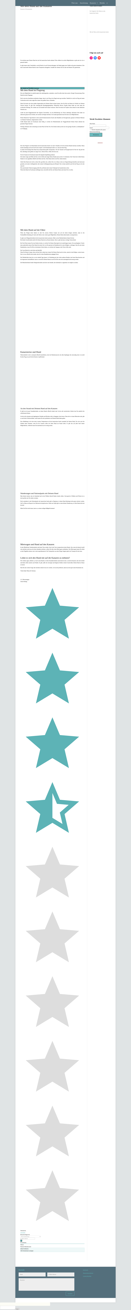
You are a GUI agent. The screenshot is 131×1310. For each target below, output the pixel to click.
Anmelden (22, 1232)
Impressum (85, 1270)
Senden (70, 1294)
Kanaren (93, 3)
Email (91, 127)
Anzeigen (36, 88)
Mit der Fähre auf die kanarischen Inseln (99, 32)
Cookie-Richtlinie (87, 1276)
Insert (17, 1309)
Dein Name (92, 123)
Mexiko (102, 3)
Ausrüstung (84, 3)
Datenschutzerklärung (88, 1273)
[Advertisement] (52, 76)
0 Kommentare (28, 9)
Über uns (75, 3)
